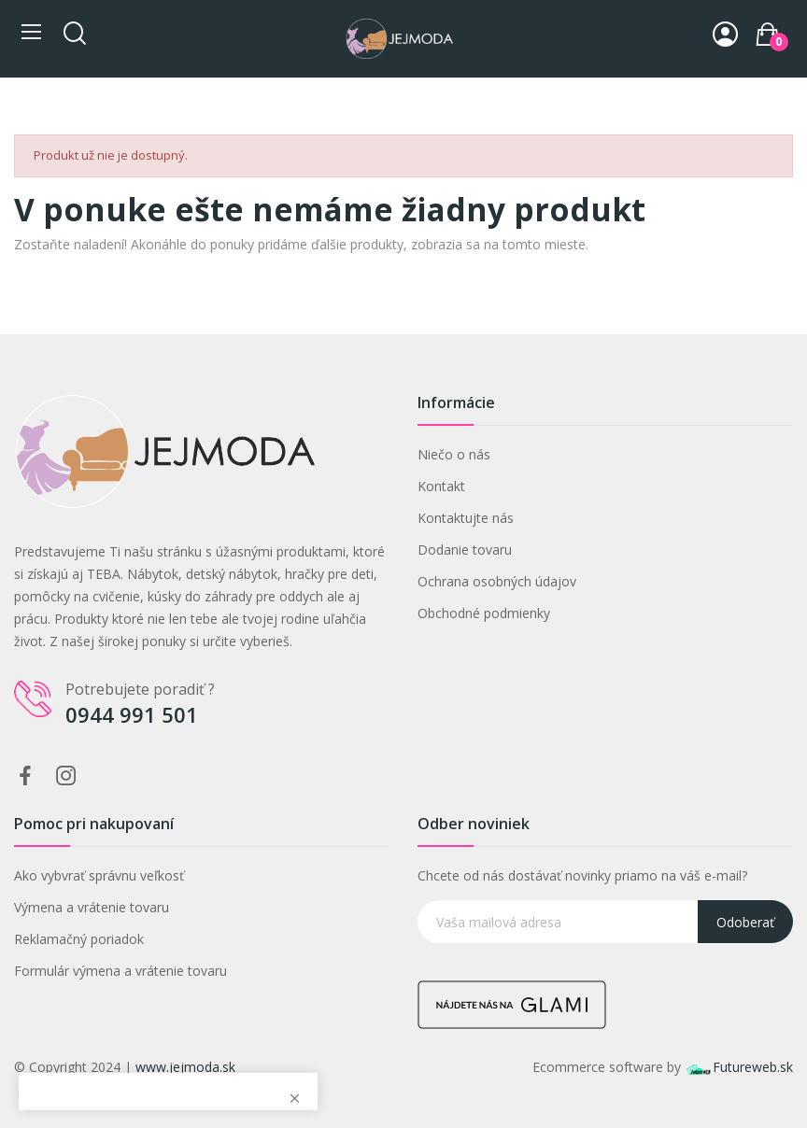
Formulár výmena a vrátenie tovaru (120, 971)
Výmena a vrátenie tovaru (91, 907)
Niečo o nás (454, 454)
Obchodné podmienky (484, 613)
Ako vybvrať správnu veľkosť (99, 875)
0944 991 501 (131, 714)
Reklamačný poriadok (79, 939)
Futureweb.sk (739, 1067)
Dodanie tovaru (465, 549)
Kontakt (441, 486)
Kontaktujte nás (466, 518)
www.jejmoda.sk (185, 1067)
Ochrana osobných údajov (497, 581)
